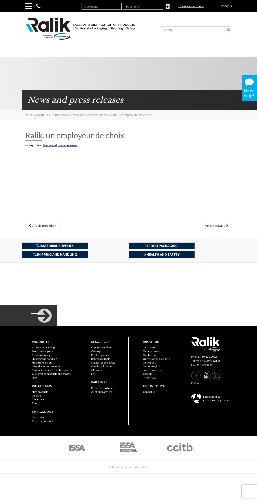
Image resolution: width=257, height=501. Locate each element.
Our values (149, 362)
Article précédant (43, 225)
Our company (151, 351)
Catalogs (96, 351)
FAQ (94, 373)
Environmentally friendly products (52, 370)
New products (40, 391)
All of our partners (101, 391)
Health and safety (42, 362)
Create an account (191, 6)
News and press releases (60, 145)
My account (39, 417)
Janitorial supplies (42, 351)
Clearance (38, 399)
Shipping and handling (44, 358)
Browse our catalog (43, 347)
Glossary (96, 370)
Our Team (149, 347)
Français (225, 6)
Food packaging (41, 355)
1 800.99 (211, 360)
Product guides (100, 355)
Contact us (149, 391)
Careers (148, 373)
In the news (149, 377)
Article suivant (217, 225)
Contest (36, 403)
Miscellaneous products (46, 366)
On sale (36, 395)
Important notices (101, 347)
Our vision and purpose (156, 358)
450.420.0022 (208, 356)
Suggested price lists (103, 362)
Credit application (101, 366)
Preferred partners (102, 388)
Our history (150, 355)
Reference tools (100, 358)
